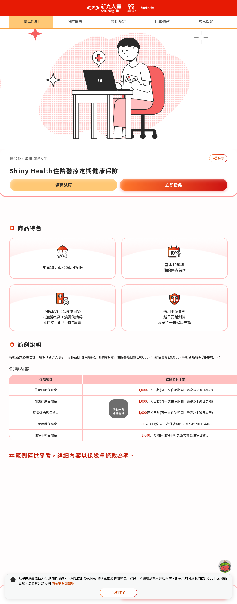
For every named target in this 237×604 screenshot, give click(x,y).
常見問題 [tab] (205, 212)
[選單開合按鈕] (7, 8)
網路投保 (147, 8)
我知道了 (118, 592)
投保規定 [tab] (118, 212)
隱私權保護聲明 (63, 583)
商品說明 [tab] (31, 212)
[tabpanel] (118, 347)
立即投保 (173, 185)
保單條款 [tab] (162, 212)
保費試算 (63, 185)
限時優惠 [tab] (74, 212)
